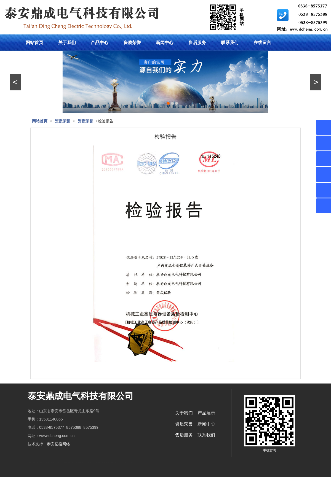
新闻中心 (164, 42)
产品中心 (99, 42)
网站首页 (34, 42)
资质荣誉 (132, 42)
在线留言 (262, 42)
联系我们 (230, 42)
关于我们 (67, 42)
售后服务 (197, 42)
